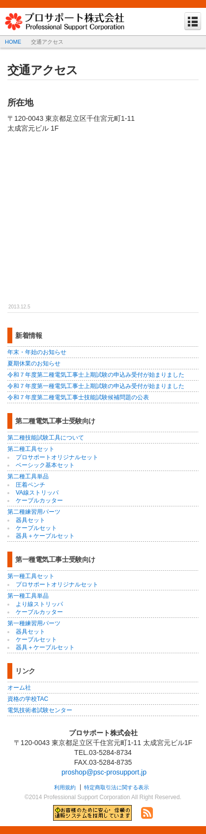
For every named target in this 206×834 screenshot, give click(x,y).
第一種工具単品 (28, 595)
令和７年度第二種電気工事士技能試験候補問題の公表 (78, 397)
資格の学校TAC (27, 698)
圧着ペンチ (30, 484)
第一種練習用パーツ (33, 623)
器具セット (30, 520)
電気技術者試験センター (39, 710)
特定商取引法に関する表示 (116, 787)
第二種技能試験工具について (45, 437)
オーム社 (19, 687)
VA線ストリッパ (37, 492)
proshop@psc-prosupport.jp (104, 772)
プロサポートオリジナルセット (57, 457)
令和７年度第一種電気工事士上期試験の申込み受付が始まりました (95, 386)
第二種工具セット (31, 448)
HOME (13, 42)
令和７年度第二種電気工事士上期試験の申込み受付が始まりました (95, 374)
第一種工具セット (31, 576)
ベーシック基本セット (45, 465)
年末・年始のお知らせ (36, 352)
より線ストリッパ (39, 604)
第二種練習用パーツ (33, 511)
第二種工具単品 (28, 476)
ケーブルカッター (39, 500)
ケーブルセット (36, 528)
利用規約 (65, 787)
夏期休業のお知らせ (33, 363)
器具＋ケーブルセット (45, 535)
